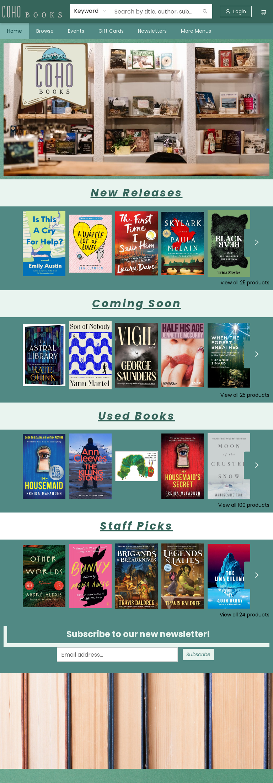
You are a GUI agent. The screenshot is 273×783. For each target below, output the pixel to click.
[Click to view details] (44, 243)
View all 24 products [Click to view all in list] (244, 614)
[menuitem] (14, 31)
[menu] (136, 31)
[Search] (205, 11)
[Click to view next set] (256, 243)
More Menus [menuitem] (196, 31)
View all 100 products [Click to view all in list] (243, 505)
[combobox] (90, 11)
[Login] (236, 11)
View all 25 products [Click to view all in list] (244, 282)
